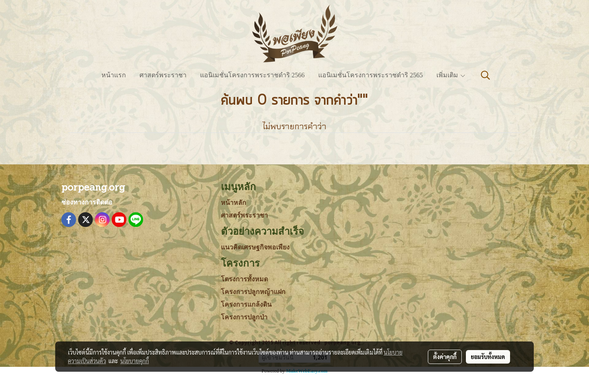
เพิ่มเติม (451, 75)
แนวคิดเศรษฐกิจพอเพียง (255, 247)
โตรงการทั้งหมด (244, 279)
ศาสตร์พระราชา (163, 75)
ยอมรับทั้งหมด (488, 356)
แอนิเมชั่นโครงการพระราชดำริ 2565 (370, 75)
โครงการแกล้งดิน (246, 304)
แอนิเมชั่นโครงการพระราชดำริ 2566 (252, 75)
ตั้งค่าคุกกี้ (444, 356)
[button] (486, 75)
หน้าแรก (113, 75)
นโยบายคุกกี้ (134, 360)
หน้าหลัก (233, 202)
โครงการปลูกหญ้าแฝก (253, 291)
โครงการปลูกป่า (244, 317)
